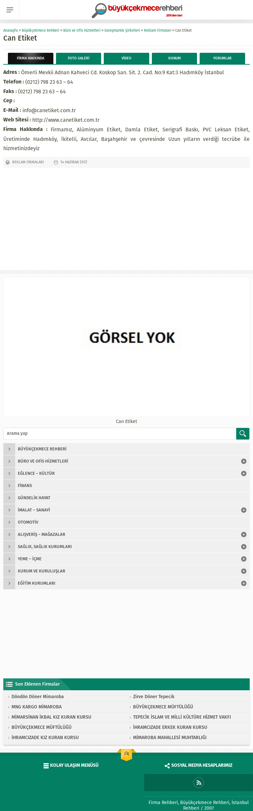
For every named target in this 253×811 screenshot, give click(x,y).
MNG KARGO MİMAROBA (37, 707)
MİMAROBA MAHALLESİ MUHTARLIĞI (170, 737)
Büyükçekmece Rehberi (40, 30)
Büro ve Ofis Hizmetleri (81, 30)
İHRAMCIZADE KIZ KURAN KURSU (45, 737)
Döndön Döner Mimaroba (38, 696)
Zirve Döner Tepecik (153, 696)
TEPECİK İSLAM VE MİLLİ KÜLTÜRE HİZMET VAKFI (182, 717)
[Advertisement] (126, 217)
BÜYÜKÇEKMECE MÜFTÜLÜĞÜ (163, 707)
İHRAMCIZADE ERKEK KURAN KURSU (170, 727)
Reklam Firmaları (157, 30)
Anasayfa (10, 30)
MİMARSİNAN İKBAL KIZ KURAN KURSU (51, 717)
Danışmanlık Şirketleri (122, 30)
